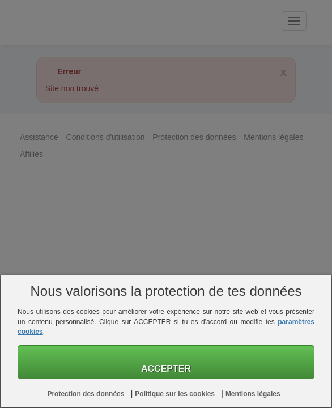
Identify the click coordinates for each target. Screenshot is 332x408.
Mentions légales (252, 394)
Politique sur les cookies (175, 394)
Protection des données (86, 394)
